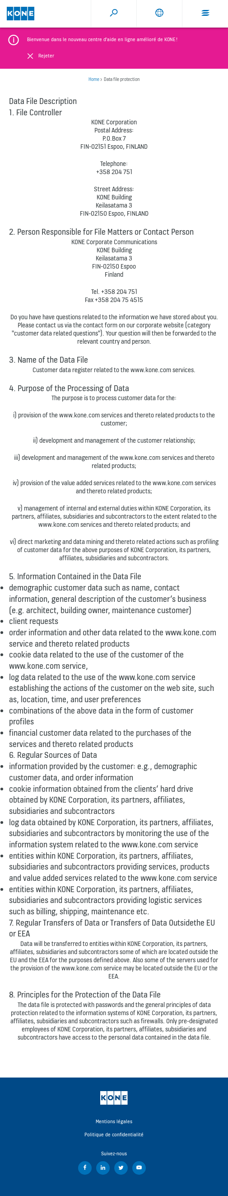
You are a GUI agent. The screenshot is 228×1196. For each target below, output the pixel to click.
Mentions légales (114, 1121)
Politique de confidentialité (114, 1134)
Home (93, 79)
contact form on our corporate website (133, 325)
